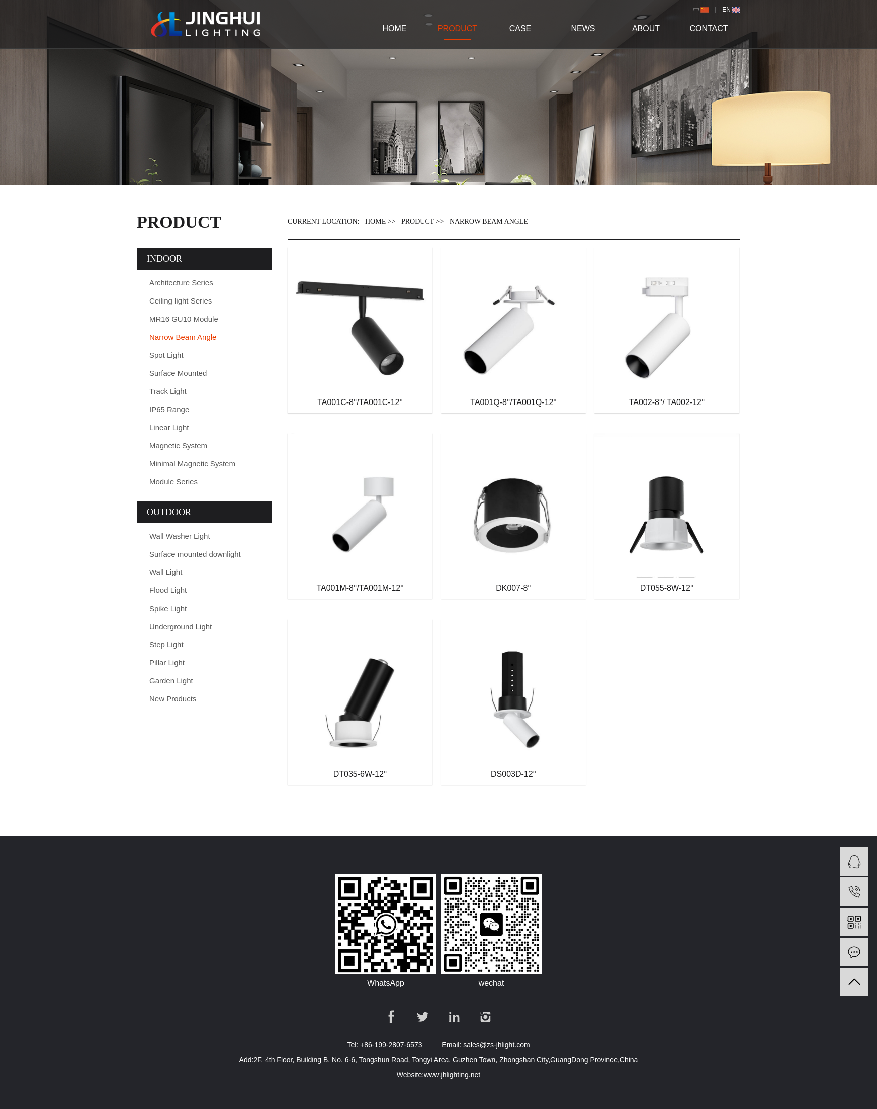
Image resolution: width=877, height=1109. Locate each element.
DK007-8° (513, 588)
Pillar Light (167, 662)
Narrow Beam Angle (182, 337)
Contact (708, 28)
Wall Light (165, 572)
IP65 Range (169, 409)
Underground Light (180, 626)
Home (395, 28)
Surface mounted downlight (195, 554)
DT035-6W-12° (360, 774)
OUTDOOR (169, 512)
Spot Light (166, 355)
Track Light (168, 391)
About (646, 28)
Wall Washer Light (179, 536)
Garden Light (171, 680)
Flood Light (168, 590)
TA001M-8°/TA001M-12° (359, 588)
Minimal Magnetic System (192, 463)
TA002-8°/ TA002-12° (667, 402)
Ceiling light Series (180, 300)
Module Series (173, 481)
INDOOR (164, 259)
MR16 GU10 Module (183, 319)
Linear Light (169, 427)
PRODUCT (417, 221)
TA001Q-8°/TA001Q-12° (513, 402)
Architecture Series (181, 282)
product (457, 28)
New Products (172, 698)
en (726, 9)
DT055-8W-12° (667, 588)
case (520, 28)
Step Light (166, 644)
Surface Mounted (178, 373)
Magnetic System (178, 445)
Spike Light (168, 608)
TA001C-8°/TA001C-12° (360, 402)
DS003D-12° (513, 774)
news (583, 28)
